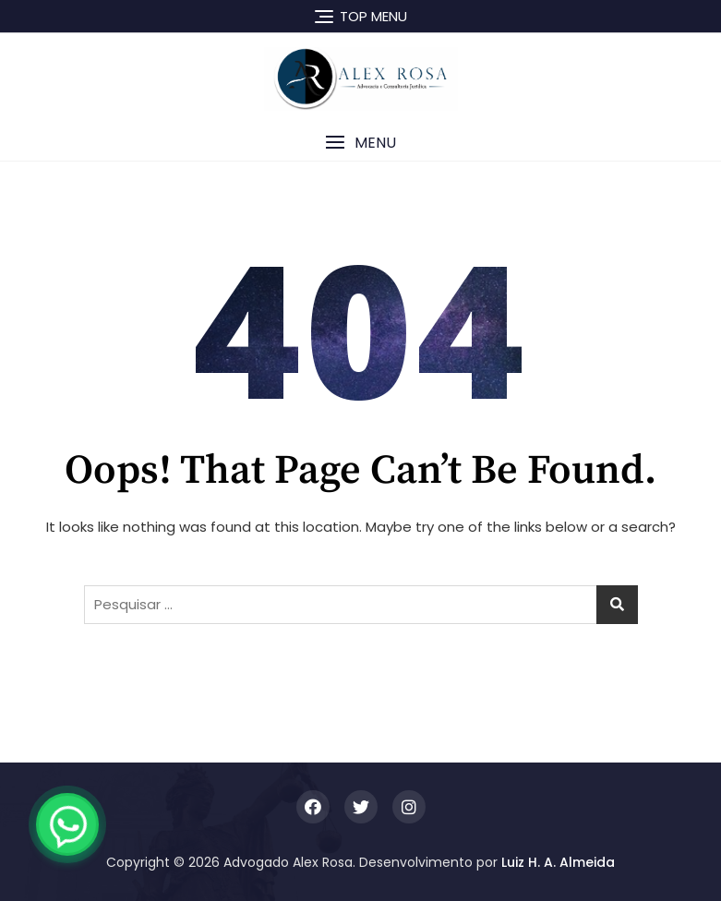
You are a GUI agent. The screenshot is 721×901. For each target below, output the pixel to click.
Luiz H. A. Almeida (558, 862)
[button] (360, 142)
